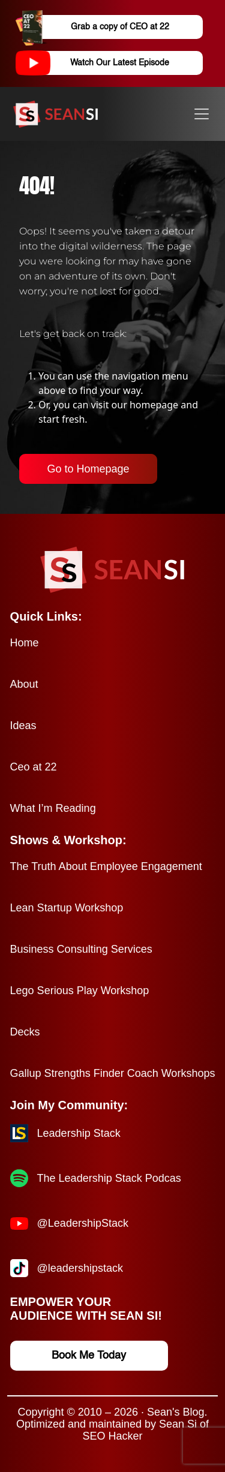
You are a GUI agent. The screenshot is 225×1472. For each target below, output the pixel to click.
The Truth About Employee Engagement (106, 866)
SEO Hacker (112, 1436)
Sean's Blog (176, 1412)
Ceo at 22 (33, 767)
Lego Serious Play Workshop (79, 991)
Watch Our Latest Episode (103, 63)
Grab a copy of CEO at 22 (103, 27)
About (24, 684)
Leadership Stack (79, 1133)
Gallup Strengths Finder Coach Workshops (112, 1073)
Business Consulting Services (81, 949)
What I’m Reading (53, 808)
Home (24, 643)
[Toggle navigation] (201, 114)
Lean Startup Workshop (67, 908)
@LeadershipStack (82, 1223)
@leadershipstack (80, 1268)
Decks (25, 1032)
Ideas (23, 726)
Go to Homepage (88, 469)
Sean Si (178, 1424)
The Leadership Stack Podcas (109, 1178)
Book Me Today (89, 1355)
